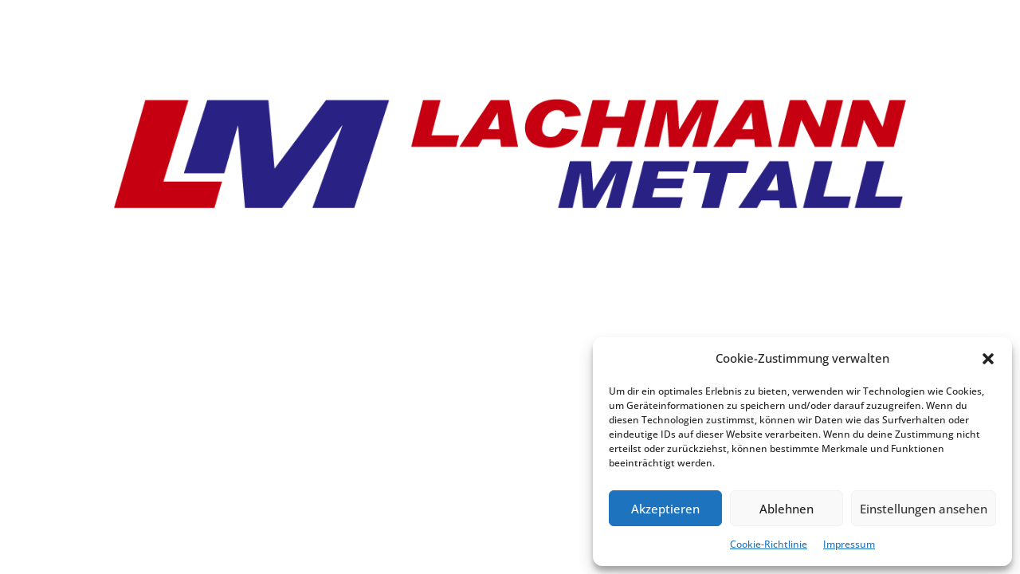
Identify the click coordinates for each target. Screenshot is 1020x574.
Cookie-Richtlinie (768, 544)
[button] (988, 359)
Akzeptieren (665, 509)
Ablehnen (786, 509)
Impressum (849, 544)
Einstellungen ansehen (923, 509)
